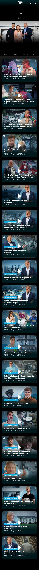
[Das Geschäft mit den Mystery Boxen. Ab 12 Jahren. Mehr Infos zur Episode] (19, 145)
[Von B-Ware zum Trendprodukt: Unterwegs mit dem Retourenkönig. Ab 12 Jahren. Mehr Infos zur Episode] (19, 171)
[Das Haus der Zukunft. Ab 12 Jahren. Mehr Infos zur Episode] (19, 472)
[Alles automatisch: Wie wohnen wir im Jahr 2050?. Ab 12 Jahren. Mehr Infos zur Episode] (19, 497)
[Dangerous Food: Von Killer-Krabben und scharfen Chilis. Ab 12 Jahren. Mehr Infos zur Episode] (19, 321)
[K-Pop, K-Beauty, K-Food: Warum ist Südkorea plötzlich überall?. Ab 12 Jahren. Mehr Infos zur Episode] (19, 70)
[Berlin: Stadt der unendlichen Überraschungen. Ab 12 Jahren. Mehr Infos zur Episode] (19, 296)
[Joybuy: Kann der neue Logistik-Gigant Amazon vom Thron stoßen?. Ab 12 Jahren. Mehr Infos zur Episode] (19, 95)
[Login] (34, 3)
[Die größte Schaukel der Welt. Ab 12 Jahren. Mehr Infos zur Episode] (19, 397)
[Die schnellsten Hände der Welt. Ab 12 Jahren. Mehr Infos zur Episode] (19, 422)
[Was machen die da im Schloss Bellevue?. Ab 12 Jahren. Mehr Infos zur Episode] (19, 522)
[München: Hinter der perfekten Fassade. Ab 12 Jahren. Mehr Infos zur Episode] (19, 246)
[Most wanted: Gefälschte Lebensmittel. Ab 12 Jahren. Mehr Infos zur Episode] (19, 547)
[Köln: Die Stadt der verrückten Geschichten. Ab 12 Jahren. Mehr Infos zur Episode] (19, 196)
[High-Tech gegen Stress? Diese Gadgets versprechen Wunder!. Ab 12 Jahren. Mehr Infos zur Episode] (19, 447)
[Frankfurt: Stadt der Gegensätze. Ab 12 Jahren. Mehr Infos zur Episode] (19, 271)
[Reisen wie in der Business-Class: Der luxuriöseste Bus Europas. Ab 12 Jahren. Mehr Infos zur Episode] (19, 371)
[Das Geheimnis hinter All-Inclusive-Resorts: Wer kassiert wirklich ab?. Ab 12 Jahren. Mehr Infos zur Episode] (19, 120)
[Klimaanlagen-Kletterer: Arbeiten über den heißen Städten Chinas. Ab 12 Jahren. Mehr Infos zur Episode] (19, 346)
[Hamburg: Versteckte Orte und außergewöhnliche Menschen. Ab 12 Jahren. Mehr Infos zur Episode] (19, 221)
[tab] (5, 54)
